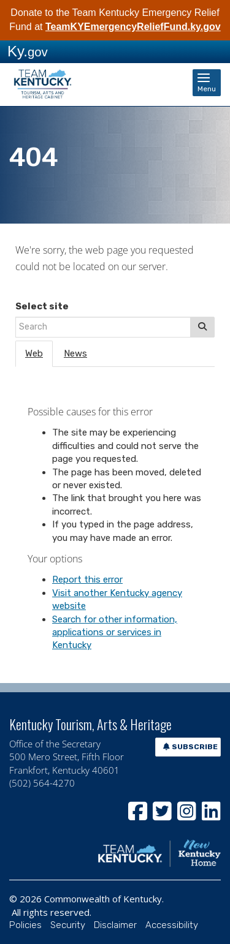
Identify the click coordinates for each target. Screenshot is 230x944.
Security (67, 925)
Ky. (27, 51)
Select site (42, 306)
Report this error (87, 579)
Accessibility (171, 925)
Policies (25, 925)
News (75, 353)
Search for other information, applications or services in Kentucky (114, 632)
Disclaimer (115, 925)
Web (34, 353)
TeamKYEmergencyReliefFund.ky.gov (133, 26)
